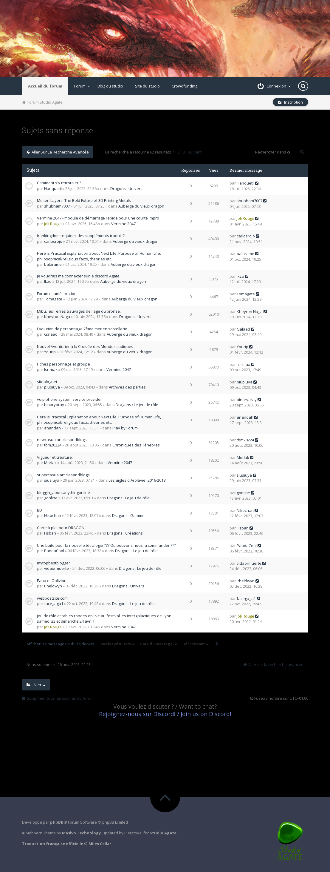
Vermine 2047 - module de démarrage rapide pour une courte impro (98, 218)
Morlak (50, 462)
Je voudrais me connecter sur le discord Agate (78, 276)
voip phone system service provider (69, 399)
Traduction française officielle (52, 843)
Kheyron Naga (57, 316)
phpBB (56, 822)
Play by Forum (125, 428)
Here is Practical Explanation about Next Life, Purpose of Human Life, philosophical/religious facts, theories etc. (99, 256)
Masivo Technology (81, 833)
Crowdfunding (184, 86)
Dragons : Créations (125, 533)
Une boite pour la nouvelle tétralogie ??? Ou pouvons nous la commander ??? (106, 545)
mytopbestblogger (53, 563)
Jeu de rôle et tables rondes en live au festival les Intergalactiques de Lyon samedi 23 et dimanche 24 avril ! (104, 618)
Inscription (290, 102)
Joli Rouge (53, 223)
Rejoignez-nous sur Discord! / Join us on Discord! (165, 714)
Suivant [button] (195, 152)
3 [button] (184, 152)
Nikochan (52, 515)
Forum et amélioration (57, 293)
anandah (52, 428)
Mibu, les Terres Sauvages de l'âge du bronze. (79, 311)
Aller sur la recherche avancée (58, 152)
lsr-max (51, 369)
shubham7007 (57, 206)
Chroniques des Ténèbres (136, 445)
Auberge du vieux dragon (141, 206)
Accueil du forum (45, 86)
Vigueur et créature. (55, 457)
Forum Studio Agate (42, 102)
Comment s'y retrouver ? (59, 182)
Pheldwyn (53, 586)
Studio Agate (163, 833)
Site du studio (147, 86)
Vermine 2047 (123, 223)
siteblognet (47, 381)
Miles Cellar (100, 843)
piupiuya (52, 387)
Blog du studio (110, 86)
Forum (82, 86)
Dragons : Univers (126, 188)
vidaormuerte (56, 568)
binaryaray (54, 404)
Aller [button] (36, 684)
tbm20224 (52, 445)
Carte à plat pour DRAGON (60, 527)
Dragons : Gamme (128, 515)
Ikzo (48, 281)
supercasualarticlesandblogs (63, 475)
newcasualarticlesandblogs (62, 439)
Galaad (51, 334)
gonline (51, 498)
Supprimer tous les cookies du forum (58, 698)
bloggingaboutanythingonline (63, 492)
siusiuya (51, 480)
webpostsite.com (52, 598)
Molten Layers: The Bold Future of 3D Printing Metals (84, 200)
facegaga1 (53, 603)
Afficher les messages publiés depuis (81, 644)
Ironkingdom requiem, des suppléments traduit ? (81, 235)
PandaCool (54, 550)
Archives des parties (127, 387)
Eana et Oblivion (51, 580)
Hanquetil (53, 188)
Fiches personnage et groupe (63, 364)
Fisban (50, 533)
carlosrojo (53, 241)
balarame (53, 264)
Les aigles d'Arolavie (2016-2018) (137, 480)
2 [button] (179, 152)
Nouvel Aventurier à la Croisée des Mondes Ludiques (85, 346)
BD (39, 510)
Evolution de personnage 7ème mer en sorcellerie (82, 328)
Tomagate (53, 299)
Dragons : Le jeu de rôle (137, 404)
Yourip (50, 351)
